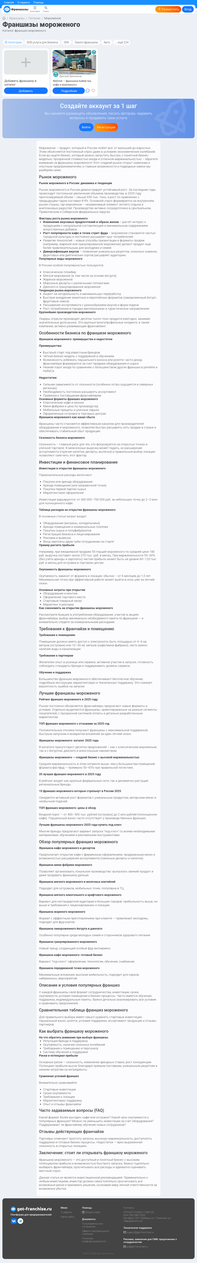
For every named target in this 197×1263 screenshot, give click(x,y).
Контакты (128, 1207)
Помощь (38, 2)
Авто (107, 42)
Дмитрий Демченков (70, 76)
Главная (9, 2)
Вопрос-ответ (91, 1212)
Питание (34, 18)
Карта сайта (67, 1216)
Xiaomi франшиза (86, 42)
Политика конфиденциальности (94, 1240)
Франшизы (17, 18)
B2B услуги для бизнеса (42, 42)
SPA (66, 42)
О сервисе (23, 2)
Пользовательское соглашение (92, 1225)
